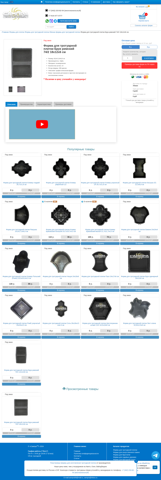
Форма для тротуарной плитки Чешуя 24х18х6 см (61, 277)
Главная (77, 451)
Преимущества (26, 104)
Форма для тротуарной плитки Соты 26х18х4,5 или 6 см (61, 324)
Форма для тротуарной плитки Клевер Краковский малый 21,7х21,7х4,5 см (100, 230)
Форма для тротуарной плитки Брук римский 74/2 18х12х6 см (21, 423)
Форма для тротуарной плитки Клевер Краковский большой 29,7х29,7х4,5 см (61, 230)
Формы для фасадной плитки (124, 460)
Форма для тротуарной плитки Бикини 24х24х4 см (139, 230)
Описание (11, 104)
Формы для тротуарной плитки (125, 450)
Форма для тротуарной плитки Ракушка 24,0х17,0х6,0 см (21, 230)
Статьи (76, 458)
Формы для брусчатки (121, 455)
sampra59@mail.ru (76, 478)
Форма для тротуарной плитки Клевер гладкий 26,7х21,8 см (21, 183)
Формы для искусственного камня (126, 452)
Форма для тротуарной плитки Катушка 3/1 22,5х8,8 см (139, 183)
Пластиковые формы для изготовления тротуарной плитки (73, 463)
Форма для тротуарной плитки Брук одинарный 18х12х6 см (139, 277)
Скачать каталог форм (143, 25)
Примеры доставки (63, 104)
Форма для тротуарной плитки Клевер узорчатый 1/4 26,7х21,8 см (100, 183)
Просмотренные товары (82, 389)
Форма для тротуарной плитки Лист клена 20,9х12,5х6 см (139, 324)
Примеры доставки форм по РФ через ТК (139, 65)
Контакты (77, 456)
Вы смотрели (142, 6)
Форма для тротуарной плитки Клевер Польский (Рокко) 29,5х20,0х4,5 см (21, 277)
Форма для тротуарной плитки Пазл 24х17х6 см (100, 276)
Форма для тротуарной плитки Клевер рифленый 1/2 (61, 183)
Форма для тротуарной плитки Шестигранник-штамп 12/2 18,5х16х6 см (100, 324)
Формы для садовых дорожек (124, 457)
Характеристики (44, 104)
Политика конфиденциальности (86, 454)
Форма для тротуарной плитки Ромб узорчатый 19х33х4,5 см (21, 324)
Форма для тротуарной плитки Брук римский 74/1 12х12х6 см (21, 371)
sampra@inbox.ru (90, 478)
